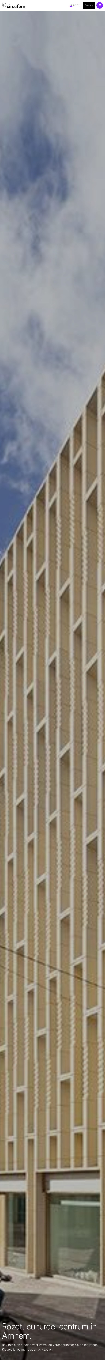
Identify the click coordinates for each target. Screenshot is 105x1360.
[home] (14, 5)
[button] (99, 5)
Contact (89, 5)
